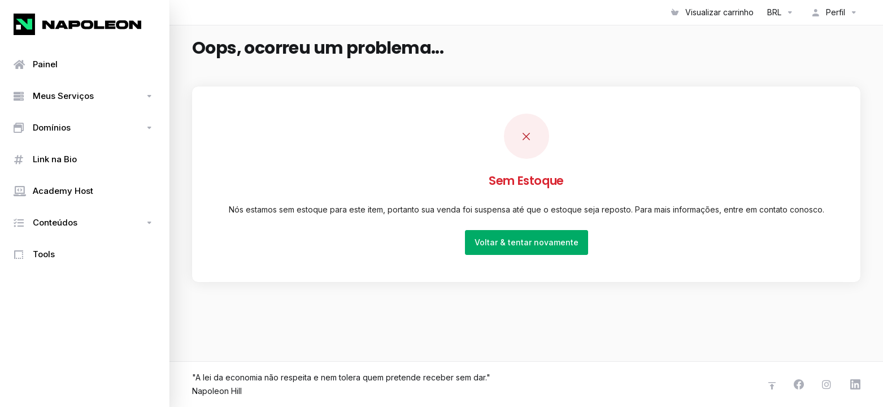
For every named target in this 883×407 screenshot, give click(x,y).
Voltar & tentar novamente (526, 242)
